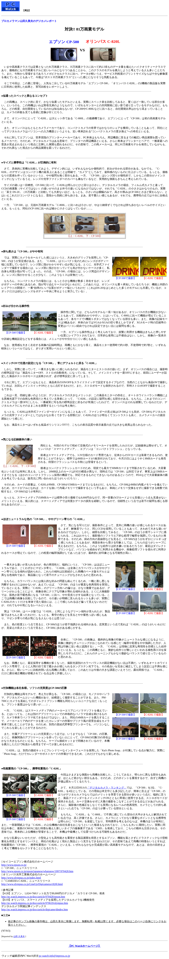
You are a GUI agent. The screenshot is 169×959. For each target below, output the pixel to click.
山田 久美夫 (19, 936)
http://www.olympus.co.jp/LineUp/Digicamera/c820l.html (32, 884)
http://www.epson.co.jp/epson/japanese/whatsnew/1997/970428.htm (37, 871)
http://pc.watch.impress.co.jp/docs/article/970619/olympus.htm (34, 903)
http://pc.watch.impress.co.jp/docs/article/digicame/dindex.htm (34, 909)
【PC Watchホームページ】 (84, 946)
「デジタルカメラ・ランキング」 (107, 787)
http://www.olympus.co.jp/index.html (21, 877)
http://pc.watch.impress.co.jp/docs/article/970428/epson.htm (33, 896)
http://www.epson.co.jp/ (14, 864)
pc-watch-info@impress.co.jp (54, 955)
